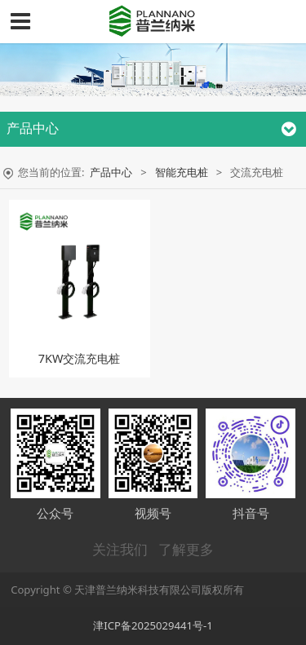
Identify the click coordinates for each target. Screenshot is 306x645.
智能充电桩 (181, 172)
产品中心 (111, 172)
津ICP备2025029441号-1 (152, 625)
